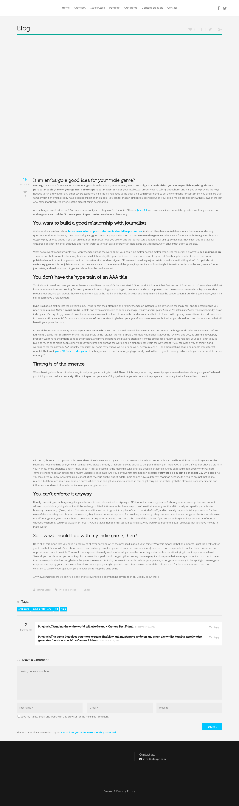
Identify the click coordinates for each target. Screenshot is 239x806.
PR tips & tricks (67, 589)
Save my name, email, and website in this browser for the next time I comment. (65, 716)
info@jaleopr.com (154, 759)
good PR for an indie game (71, 351)
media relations (42, 609)
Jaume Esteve (42, 589)
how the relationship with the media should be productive (105, 231)
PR (56, 609)
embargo (23, 609)
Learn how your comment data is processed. (89, 732)
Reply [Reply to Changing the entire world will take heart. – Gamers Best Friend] (216, 627)
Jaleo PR (142, 210)
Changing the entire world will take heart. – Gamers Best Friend (92, 626)
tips (63, 609)
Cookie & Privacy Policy (119, 791)
